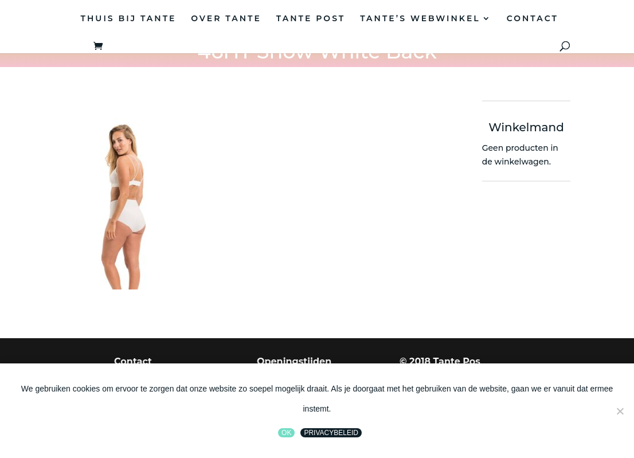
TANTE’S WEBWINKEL (420, 19)
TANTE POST (310, 19)
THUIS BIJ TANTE (129, 19)
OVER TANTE (226, 19)
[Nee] (619, 411)
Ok (286, 433)
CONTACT (532, 19)
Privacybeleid (331, 433)
